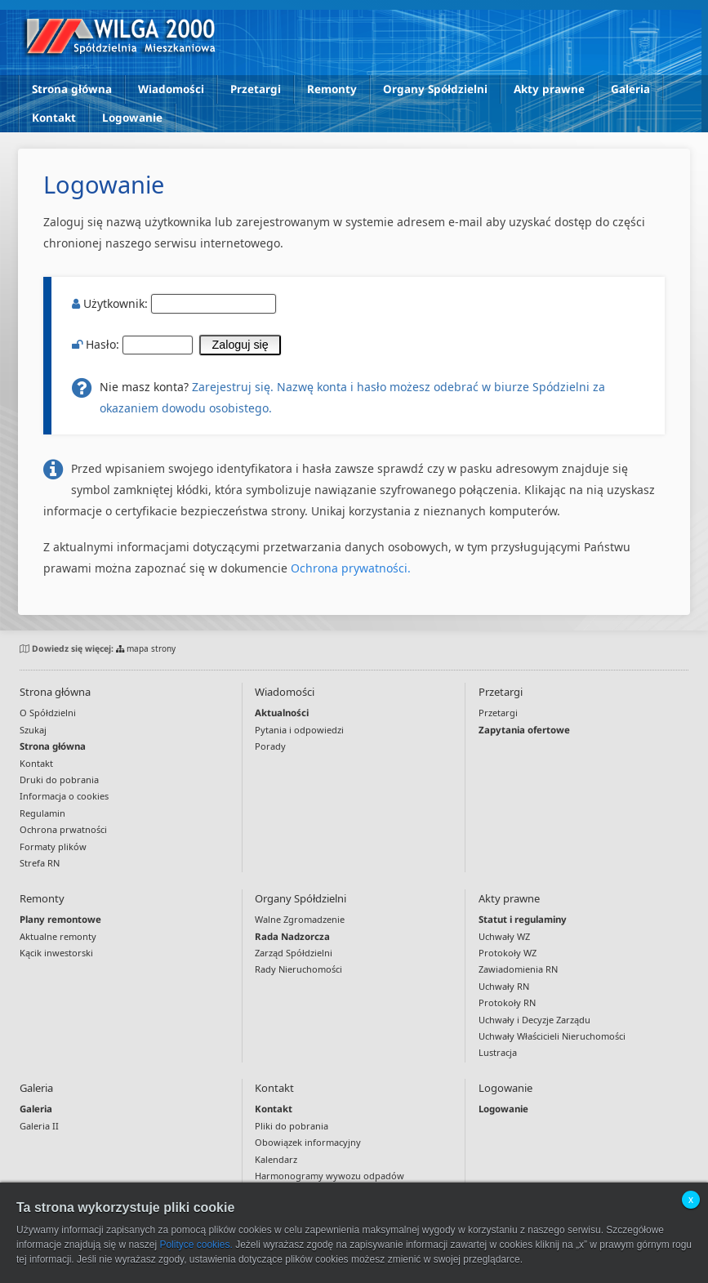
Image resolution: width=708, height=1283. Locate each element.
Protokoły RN (507, 1002)
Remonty (332, 89)
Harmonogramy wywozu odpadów (329, 1175)
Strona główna (72, 89)
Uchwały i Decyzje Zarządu (534, 1019)
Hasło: (176, 344)
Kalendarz (276, 1159)
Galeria (630, 89)
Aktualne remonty (58, 936)
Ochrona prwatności (63, 829)
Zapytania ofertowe (524, 730)
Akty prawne (549, 89)
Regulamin (42, 813)
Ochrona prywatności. (351, 568)
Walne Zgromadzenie (300, 919)
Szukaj (33, 730)
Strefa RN (40, 863)
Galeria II (39, 1126)
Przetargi (255, 89)
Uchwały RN (504, 986)
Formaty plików (53, 846)
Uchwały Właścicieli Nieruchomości (552, 1036)
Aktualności (282, 712)
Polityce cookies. (195, 1244)
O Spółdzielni (48, 712)
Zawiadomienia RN (518, 969)
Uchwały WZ (504, 936)
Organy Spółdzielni (435, 89)
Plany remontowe (60, 919)
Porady (270, 746)
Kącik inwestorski (56, 953)
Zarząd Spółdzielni (293, 953)
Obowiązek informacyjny (308, 1142)
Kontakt (54, 117)
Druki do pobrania (59, 779)
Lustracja (498, 1052)
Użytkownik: (174, 303)
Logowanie (132, 117)
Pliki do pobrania (291, 1126)
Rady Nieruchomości (298, 969)
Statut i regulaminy (523, 919)
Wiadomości (171, 89)
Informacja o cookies (64, 796)
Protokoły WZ (508, 953)
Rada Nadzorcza (292, 936)
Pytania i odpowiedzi (299, 730)
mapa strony (146, 648)
